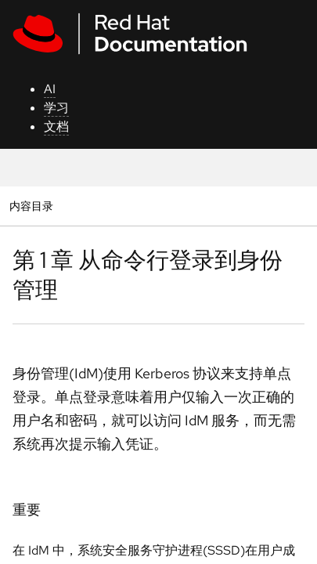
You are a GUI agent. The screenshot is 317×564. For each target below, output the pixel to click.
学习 (56, 107)
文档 (56, 126)
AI (50, 89)
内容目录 (31, 205)
